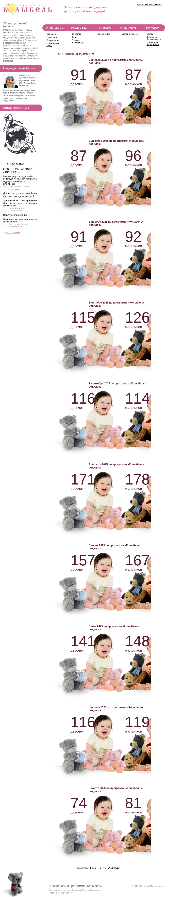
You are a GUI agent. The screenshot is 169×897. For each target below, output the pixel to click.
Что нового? (103, 27)
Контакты (76, 34)
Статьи (150, 34)
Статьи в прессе (129, 34)
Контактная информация (149, 4)
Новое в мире (103, 34)
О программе (54, 27)
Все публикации (13, 232)
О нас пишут (128, 27)
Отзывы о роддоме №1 (77, 41)
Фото (73, 37)
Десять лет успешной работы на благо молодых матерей (20, 194)
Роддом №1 (79, 27)
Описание (51, 34)
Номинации (52, 37)
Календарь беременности (154, 38)
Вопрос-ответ (53, 40)
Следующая (113, 868)
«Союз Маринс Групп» (154, 886)
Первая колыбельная (15, 215)
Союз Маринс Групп (53, 44)
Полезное (152, 27)
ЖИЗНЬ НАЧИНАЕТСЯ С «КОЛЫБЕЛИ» (17, 170)
